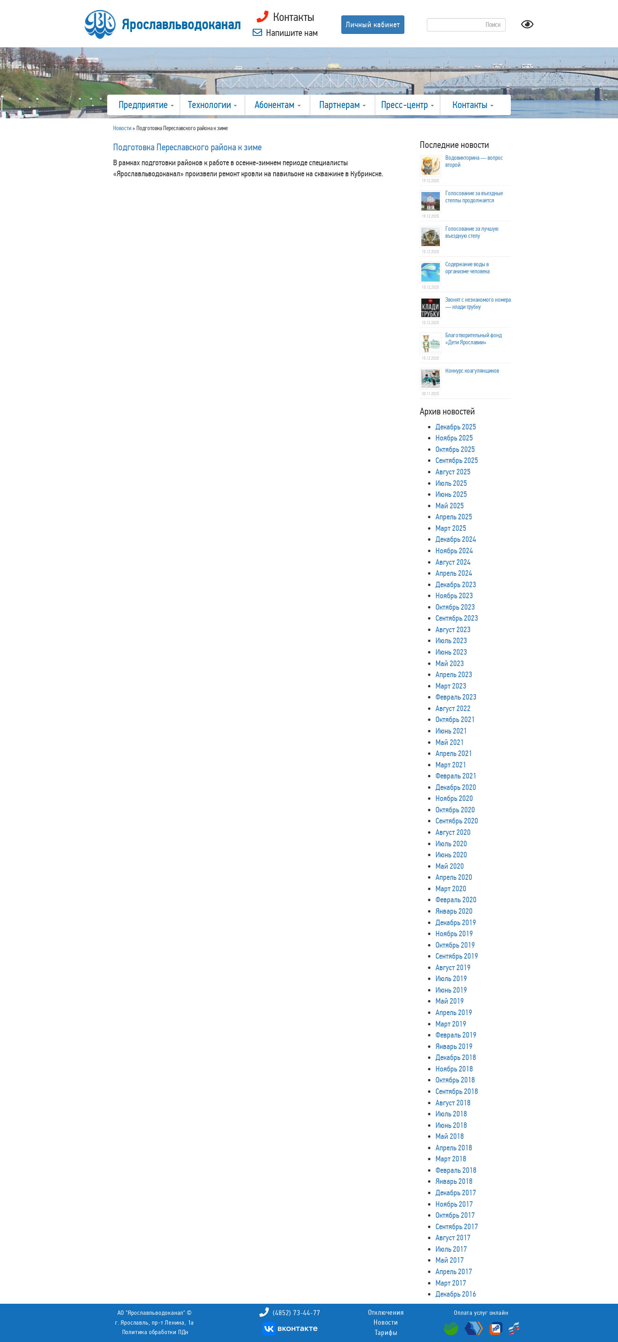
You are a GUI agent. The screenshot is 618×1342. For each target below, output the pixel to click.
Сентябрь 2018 (457, 1091)
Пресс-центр (407, 105)
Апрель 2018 (454, 1147)
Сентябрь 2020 (457, 820)
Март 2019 (451, 1023)
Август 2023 (453, 629)
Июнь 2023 (451, 652)
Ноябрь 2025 (454, 437)
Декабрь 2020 (456, 787)
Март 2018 (451, 1158)
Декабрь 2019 (456, 922)
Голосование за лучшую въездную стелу (472, 232)
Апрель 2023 (454, 674)
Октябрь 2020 (455, 809)
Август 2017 (453, 1237)
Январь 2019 (454, 1046)
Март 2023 (451, 686)
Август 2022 (453, 708)
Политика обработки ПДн (155, 1332)
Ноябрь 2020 (454, 798)
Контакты (472, 105)
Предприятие (146, 105)
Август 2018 (453, 1102)
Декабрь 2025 (456, 426)
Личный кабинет (373, 24)
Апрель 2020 (454, 877)
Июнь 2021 (451, 730)
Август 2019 (453, 967)
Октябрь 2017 (455, 1215)
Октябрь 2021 (455, 719)
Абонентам (278, 105)
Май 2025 (450, 505)
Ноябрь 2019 (454, 933)
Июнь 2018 (451, 1125)
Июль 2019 (451, 978)
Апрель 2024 (454, 573)
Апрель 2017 (454, 1271)
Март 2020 (451, 888)
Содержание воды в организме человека (467, 268)
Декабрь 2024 (456, 539)
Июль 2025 (451, 483)
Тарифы (386, 1332)
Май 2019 (450, 1001)
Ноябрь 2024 (454, 550)
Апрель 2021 (454, 753)
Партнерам (342, 105)
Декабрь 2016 (456, 1294)
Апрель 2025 (454, 516)
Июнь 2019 (451, 990)
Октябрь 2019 (455, 945)
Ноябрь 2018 (454, 1068)
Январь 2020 (454, 911)
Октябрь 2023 (455, 607)
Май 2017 (450, 1260)
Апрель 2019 (454, 1012)
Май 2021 (450, 742)
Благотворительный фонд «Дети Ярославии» (473, 339)
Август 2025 (453, 471)
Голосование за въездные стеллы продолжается (474, 197)
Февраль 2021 (456, 775)
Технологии (212, 105)
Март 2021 (451, 764)
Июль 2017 (451, 1249)
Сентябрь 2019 (457, 956)
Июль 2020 (451, 843)
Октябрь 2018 (455, 1079)
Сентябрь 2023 (457, 618)
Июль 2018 (451, 1113)
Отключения (386, 1312)
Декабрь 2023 (456, 584)
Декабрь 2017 (456, 1192)
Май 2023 (450, 663)
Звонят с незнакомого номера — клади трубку (478, 303)
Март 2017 (451, 1283)
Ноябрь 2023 (454, 595)
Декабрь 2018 (456, 1057)
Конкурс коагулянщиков (472, 370)
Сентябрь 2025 (457, 460)
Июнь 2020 (451, 854)
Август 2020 (453, 832)
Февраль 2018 (456, 1170)
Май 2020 (450, 866)
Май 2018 (450, 1136)
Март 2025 (451, 528)
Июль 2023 (451, 640)
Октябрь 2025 (455, 449)
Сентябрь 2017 (457, 1226)
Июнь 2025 (451, 494)
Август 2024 (453, 562)
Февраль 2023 (456, 697)
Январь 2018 (454, 1181)
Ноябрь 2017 (454, 1204)
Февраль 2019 (456, 1035)
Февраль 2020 (456, 899)
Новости (386, 1322)
